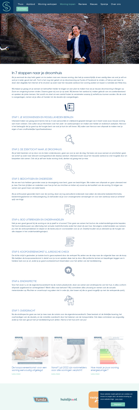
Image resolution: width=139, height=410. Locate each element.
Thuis (20, 4)
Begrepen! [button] (117, 404)
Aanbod (30, 4)
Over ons (116, 4)
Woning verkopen (47, 4)
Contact (22, 9)
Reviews (82, 4)
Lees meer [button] (119, 399)
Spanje (104, 4)
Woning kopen (67, 4)
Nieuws (94, 4)
